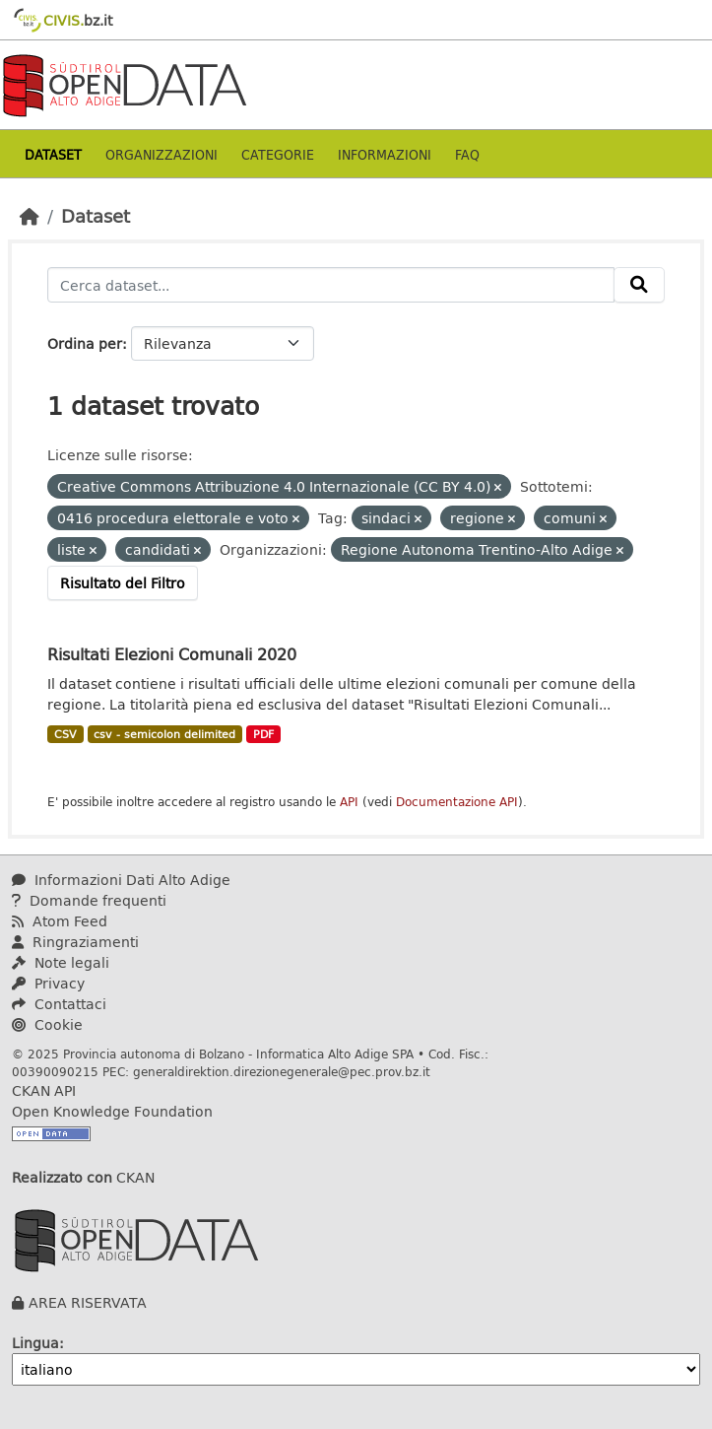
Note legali (60, 962)
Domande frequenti (89, 900)
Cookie (47, 1024)
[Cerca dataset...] (331, 285)
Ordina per (84, 343)
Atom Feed (59, 921)
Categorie (277, 154)
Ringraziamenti (75, 941)
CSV (65, 734)
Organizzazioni (161, 154)
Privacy (48, 983)
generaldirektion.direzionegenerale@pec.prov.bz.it (281, 1071)
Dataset (53, 154)
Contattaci (59, 1003)
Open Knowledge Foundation (112, 1111)
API (349, 801)
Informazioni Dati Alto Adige (121, 879)
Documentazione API (457, 801)
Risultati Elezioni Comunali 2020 (171, 654)
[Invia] (639, 285)
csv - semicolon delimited (164, 734)
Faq (467, 154)
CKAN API (44, 1090)
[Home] (29, 216)
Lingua (35, 1342)
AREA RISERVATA (88, 1302)
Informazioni (384, 154)
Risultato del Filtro (122, 583)
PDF (263, 734)
